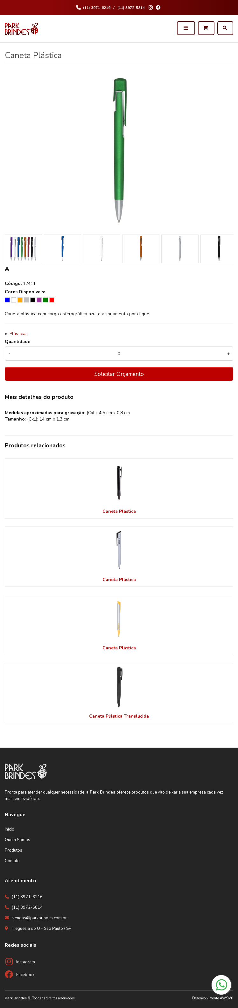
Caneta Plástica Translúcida (119, 716)
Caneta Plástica (119, 511)
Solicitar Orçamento (119, 374)
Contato (12, 861)
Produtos (13, 850)
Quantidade (17, 342)
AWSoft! (226, 998)
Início (9, 829)
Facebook (25, 975)
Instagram (25, 962)
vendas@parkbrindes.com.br (39, 918)
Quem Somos (17, 840)
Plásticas (19, 334)
